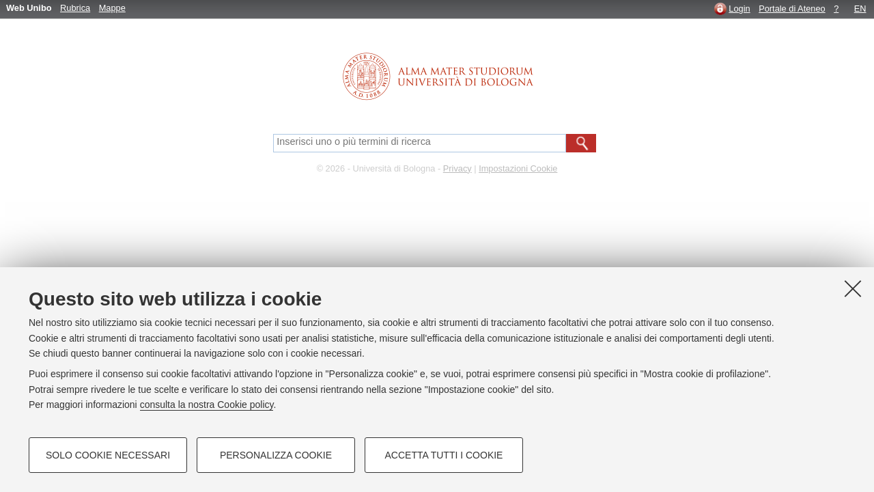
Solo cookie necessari (108, 455)
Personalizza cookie (276, 455)
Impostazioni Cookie (518, 168)
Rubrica (75, 8)
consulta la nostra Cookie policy (207, 404)
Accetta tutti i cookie (444, 455)
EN (860, 8)
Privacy (457, 168)
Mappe (112, 8)
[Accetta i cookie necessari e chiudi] (853, 288)
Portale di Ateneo (792, 8)
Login (739, 8)
